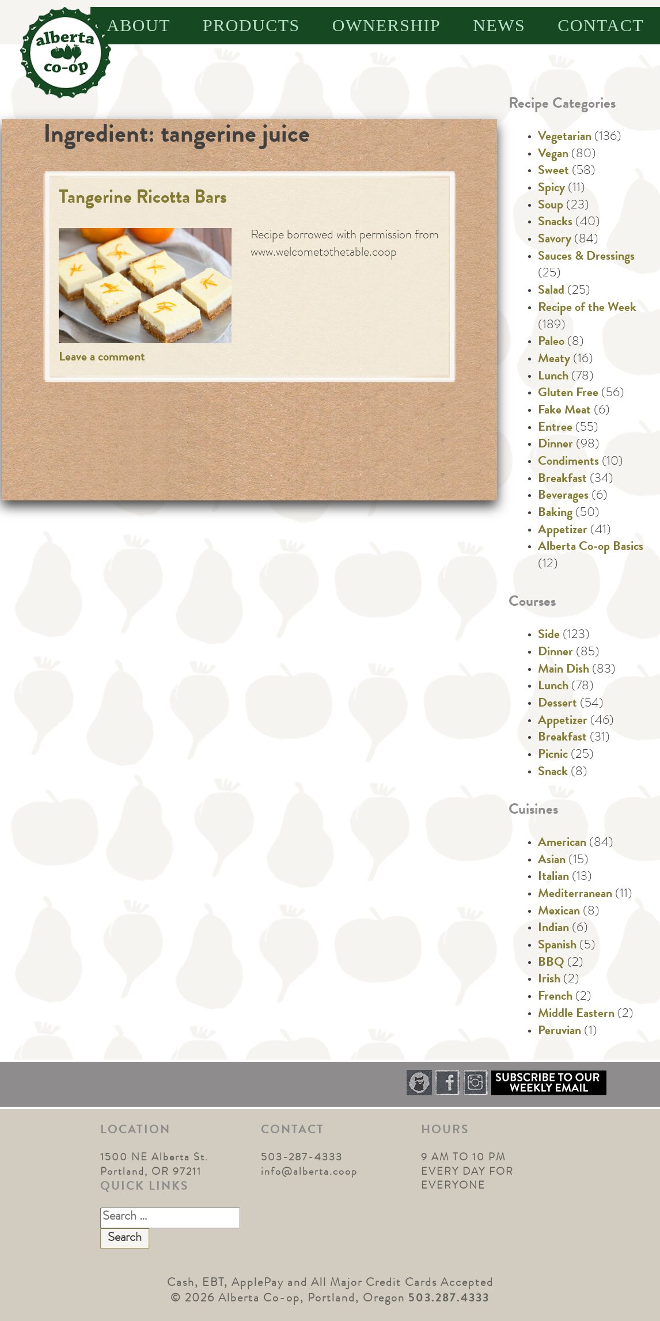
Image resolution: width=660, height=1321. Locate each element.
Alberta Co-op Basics (590, 547)
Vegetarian (564, 137)
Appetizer (562, 531)
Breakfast (562, 479)
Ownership (386, 25)
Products (251, 25)
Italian (553, 877)
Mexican (559, 912)
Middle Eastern (576, 1014)
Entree (555, 428)
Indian (553, 929)
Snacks (555, 223)
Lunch (553, 377)
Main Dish (563, 670)
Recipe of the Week (587, 308)
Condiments (568, 462)
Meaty (554, 360)
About (138, 25)
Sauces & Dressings (586, 257)
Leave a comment (102, 358)
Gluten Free (568, 394)
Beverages (563, 496)
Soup (550, 206)
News (499, 25)
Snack (553, 772)
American (562, 843)
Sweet (553, 171)
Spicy (551, 189)
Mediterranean (575, 895)
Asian (552, 861)
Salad (551, 291)
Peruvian (559, 1032)
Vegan (553, 155)
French (555, 997)
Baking (555, 513)
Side (549, 635)
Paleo (551, 342)
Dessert (557, 704)
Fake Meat (564, 411)
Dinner (555, 445)
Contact (600, 25)
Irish (549, 980)
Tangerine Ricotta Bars (143, 198)
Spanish (557, 946)
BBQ (551, 963)
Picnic (553, 755)
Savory (554, 240)
